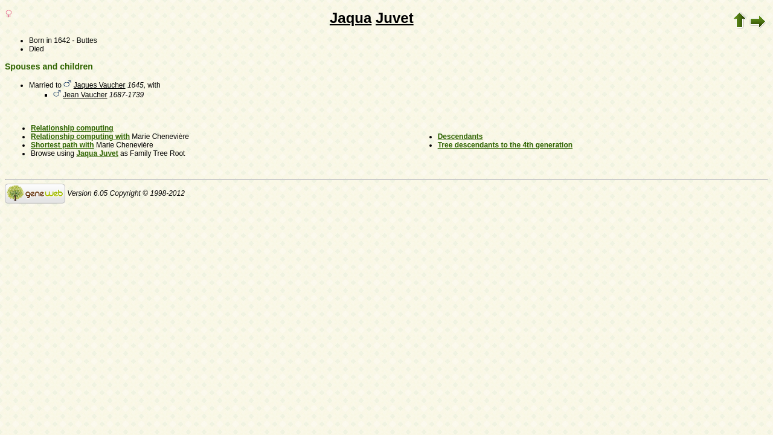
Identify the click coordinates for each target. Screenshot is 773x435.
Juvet (395, 18)
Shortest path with (62, 145)
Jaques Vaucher (100, 85)
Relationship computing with (80, 136)
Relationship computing (72, 128)
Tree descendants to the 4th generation (505, 145)
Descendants (460, 136)
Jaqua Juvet (97, 153)
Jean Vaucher (85, 95)
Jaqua (350, 18)
